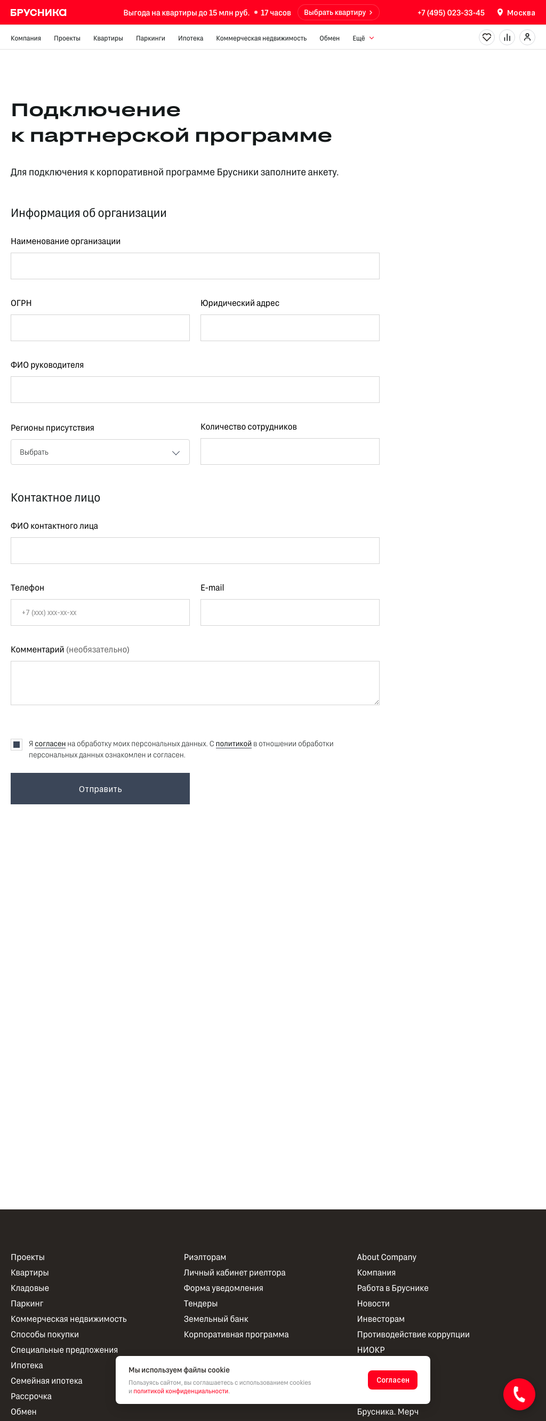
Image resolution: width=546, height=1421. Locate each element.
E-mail (212, 588)
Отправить (100, 789)
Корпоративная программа (236, 1334)
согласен (50, 743)
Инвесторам (381, 1319)
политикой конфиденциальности (180, 1391)
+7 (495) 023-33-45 (451, 12)
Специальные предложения (64, 1350)
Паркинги (150, 38)
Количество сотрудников (248, 427)
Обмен (329, 38)
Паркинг (27, 1303)
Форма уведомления (223, 1288)
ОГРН (21, 303)
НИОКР (370, 1350)
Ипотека (190, 38)
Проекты (67, 38)
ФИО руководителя (47, 365)
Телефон (27, 588)
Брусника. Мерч (388, 1412)
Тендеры (201, 1303)
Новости (373, 1303)
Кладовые (30, 1288)
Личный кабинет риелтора (235, 1272)
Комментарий (70, 650)
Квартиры (108, 38)
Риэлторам (205, 1257)
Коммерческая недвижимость (261, 38)
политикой (234, 743)
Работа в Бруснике (392, 1288)
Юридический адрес (239, 303)
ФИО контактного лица (54, 526)
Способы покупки (45, 1334)
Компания (26, 38)
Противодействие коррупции (413, 1334)
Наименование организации (66, 241)
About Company (386, 1257)
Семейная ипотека (47, 1381)
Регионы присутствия (52, 428)
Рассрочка (31, 1396)
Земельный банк (216, 1319)
